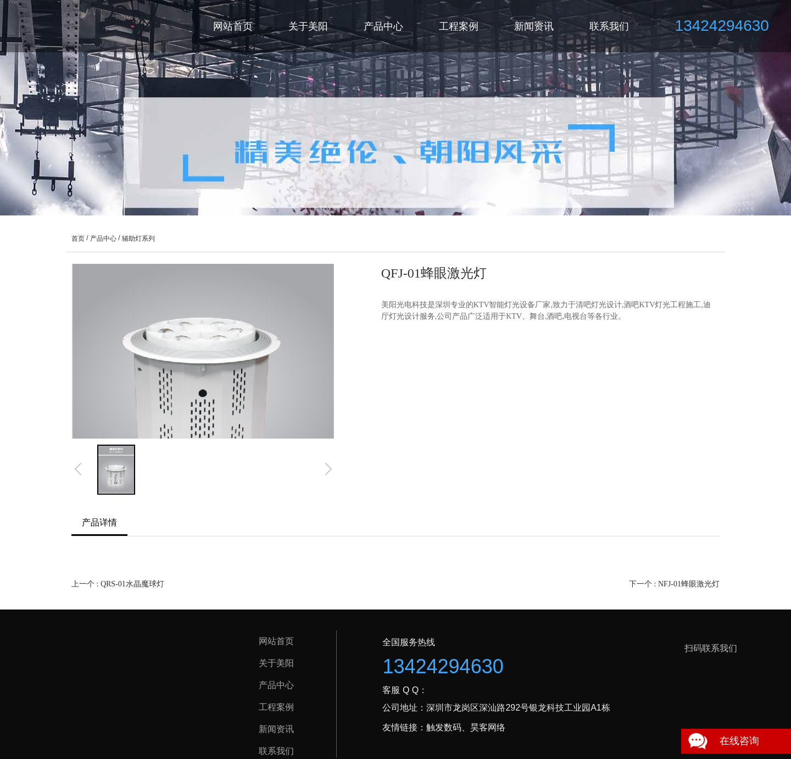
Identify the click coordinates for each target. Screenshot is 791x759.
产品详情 (99, 522)
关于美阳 (308, 26)
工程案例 (458, 26)
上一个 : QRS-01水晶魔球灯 (117, 584)
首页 (78, 238)
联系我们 (609, 26)
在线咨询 (739, 740)
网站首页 (233, 26)
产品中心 (383, 26)
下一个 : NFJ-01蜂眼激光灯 (674, 584)
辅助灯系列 (138, 238)
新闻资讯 (534, 26)
